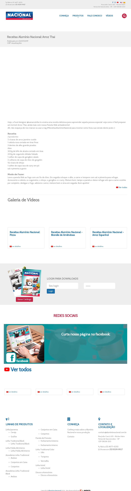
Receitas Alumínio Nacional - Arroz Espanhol (108, 233)
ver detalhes (15, 246)
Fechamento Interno (49, 445)
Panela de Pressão (43, 439)
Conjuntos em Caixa (19, 461)
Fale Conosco (94, 15)
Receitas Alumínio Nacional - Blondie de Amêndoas (66, 233)
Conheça (64, 15)
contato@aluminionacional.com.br (111, 433)
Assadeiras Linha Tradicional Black (19, 469)
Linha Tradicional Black (14, 441)
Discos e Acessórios (44, 471)
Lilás (42, 452)
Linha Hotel (40, 464)
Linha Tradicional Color (44, 449)
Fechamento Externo (49, 441)
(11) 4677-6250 (17, 2)
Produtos (77, 16)
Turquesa (44, 456)
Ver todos (121, 187)
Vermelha (44, 460)
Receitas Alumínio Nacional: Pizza (25, 233)
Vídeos (109, 15)
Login (50, 292)
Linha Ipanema (11, 431)
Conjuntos (15, 465)
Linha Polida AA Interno (15, 448)
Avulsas (14, 457)
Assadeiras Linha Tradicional (17, 455)
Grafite (13, 437)
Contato (70, 437)
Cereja (13, 433)
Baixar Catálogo (24, 300)
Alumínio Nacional (55, 488)
